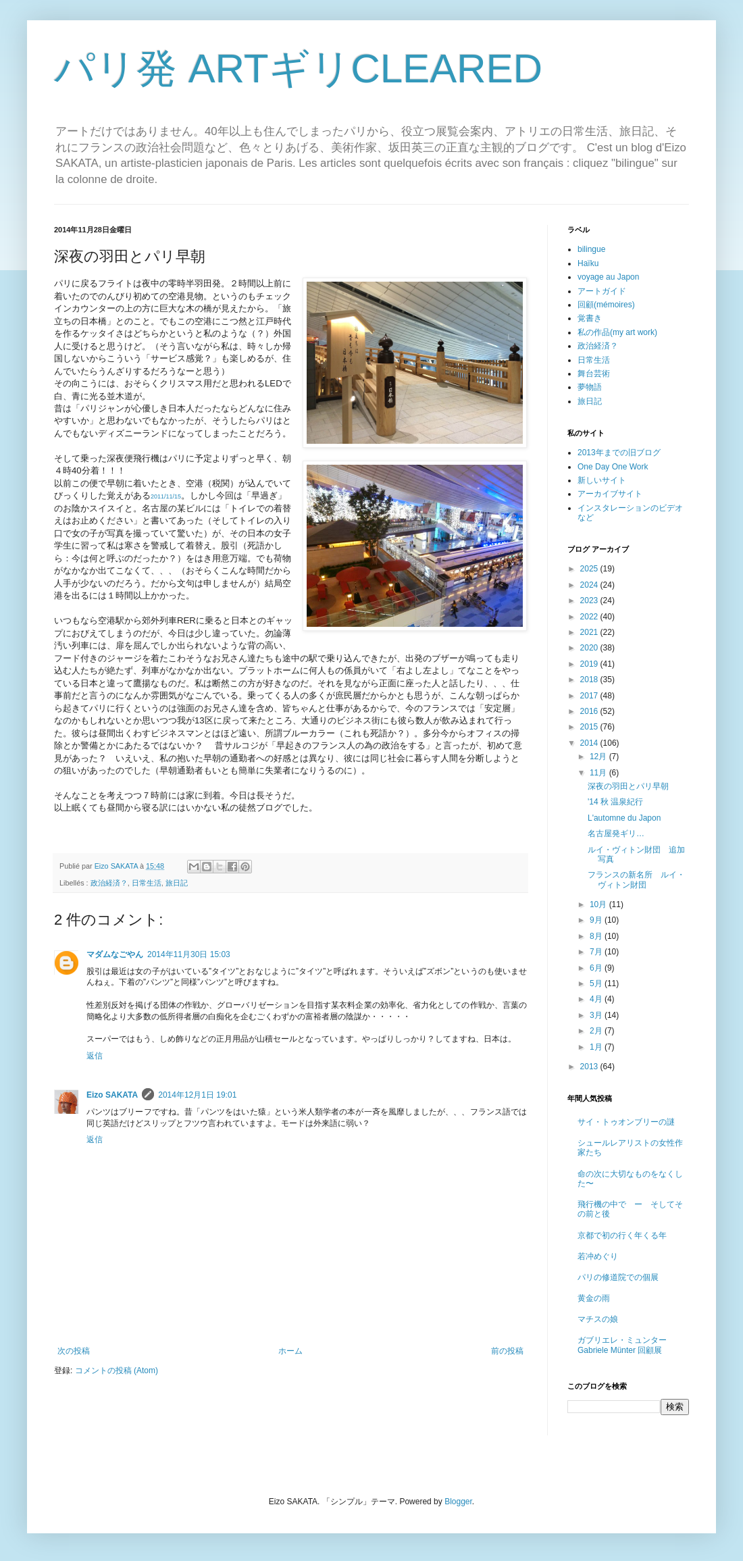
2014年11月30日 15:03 (188, 954)
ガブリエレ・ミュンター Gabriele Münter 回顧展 (622, 1344)
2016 (590, 711)
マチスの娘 (598, 1319)
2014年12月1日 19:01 (197, 1095)
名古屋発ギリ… (616, 833)
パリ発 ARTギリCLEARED (298, 68)
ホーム (290, 1351)
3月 (597, 1015)
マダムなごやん (114, 954)
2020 (590, 647)
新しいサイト (602, 480)
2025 (590, 568)
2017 (590, 695)
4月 (597, 999)
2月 (597, 1030)
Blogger (458, 1501)
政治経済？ (109, 883)
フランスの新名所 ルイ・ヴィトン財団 (636, 879)
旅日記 (176, 883)
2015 (590, 727)
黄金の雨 (594, 1298)
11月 (599, 772)
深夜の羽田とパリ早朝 (628, 786)
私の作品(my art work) (617, 332)
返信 (94, 1055)
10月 (599, 904)
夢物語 (590, 387)
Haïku (588, 263)
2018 (590, 679)
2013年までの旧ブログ (619, 452)
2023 (590, 600)
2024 (590, 585)
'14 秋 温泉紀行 (615, 802)
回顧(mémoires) (606, 304)
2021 (590, 632)
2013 (590, 1066)
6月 (597, 968)
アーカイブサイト (610, 493)
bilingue (591, 249)
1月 (597, 1047)
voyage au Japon (608, 277)
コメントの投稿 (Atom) (116, 1370)
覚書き (590, 318)
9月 (597, 920)
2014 (590, 743)
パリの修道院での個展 (618, 1277)
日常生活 (146, 883)
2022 (590, 616)
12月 (599, 756)
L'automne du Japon (624, 818)
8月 (597, 936)
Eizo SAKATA (112, 1095)
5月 (597, 983)
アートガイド (602, 291)
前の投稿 (507, 1351)
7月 (597, 951)
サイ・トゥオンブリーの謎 (626, 1122)
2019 (590, 664)
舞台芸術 (594, 373)
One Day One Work (613, 466)
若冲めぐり (598, 1256)
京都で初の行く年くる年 (622, 1235)
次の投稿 (73, 1351)
